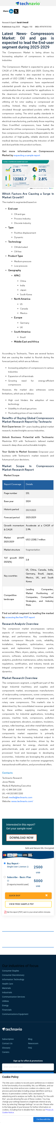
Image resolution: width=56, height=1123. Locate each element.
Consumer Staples (10, 971)
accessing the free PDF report (20, 617)
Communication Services (13, 997)
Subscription (8, 1039)
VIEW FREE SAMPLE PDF (21, 904)
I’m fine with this (43, 1119)
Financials (6, 1010)
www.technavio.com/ (22, 801)
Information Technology (13, 979)
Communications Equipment (15, 1014)
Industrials (7, 992)
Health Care (7, 984)
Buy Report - (18, 865)
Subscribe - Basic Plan (19, 879)
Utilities (5, 1001)
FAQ (31, 1048)
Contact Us (7, 1043)
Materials (6, 988)
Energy (5, 1005)
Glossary (6, 1048)
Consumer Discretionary (13, 975)
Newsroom (34, 1043)
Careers (5, 1052)
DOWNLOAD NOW (21, 837)
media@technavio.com (20, 797)
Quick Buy (28, 895)
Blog (31, 1039)
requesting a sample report (27, 155)
